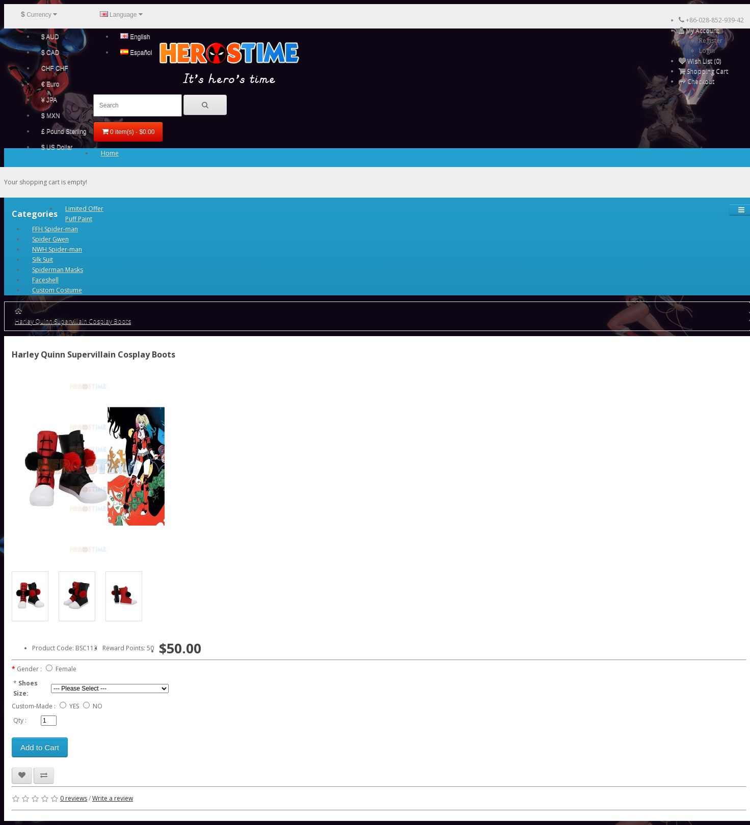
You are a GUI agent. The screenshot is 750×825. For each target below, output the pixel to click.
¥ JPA (49, 99)
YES (74, 706)
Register (710, 40)
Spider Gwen (50, 239)
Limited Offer (84, 208)
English (135, 36)
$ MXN (50, 115)
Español (136, 52)
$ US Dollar (56, 147)
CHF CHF (54, 68)
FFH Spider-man (55, 229)
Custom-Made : (34, 706)
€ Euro (50, 84)
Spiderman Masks (57, 269)
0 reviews (73, 798)
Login (707, 50)
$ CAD (50, 52)
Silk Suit (42, 259)
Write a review (112, 798)
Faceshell (45, 280)
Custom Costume (57, 290)
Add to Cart (39, 747)
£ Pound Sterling (64, 131)
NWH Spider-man (57, 249)
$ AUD (50, 36)
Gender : (29, 669)
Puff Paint (78, 218)
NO (97, 706)
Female (66, 669)
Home (110, 153)
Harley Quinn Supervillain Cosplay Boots (73, 321)
